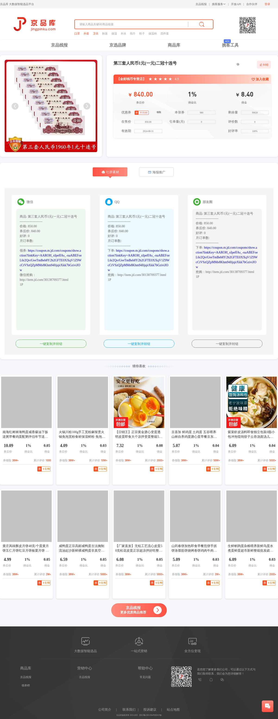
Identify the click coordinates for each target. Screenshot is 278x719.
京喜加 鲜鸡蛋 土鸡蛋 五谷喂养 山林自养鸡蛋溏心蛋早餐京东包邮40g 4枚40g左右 (194, 436)
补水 (123, 33)
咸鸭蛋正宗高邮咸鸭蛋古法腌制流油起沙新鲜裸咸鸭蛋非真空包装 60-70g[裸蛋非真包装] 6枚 (81, 550)
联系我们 (129, 709)
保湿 (114, 33)
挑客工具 (230, 45)
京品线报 (201, 4)
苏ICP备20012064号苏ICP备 (150, 715)
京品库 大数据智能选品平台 (17, 4)
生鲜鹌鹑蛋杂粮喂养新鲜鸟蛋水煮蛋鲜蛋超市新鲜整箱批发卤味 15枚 (250, 550)
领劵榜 (26, 685)
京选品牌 (117, 45)
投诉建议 (149, 709)
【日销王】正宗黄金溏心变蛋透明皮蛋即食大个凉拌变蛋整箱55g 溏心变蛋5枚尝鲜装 (138, 436)
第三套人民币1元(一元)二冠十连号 (145, 63)
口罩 (77, 33)
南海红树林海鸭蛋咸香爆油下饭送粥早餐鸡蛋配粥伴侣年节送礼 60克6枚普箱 (25, 436)
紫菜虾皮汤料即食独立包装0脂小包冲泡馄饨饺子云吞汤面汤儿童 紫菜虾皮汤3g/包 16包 (251, 436)
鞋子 (142, 33)
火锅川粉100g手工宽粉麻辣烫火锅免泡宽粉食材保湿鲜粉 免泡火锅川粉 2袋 (82, 436)
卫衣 (95, 33)
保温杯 (152, 33)
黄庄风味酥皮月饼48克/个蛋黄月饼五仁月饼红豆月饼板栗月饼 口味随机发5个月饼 (26, 550)
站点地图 (173, 709)
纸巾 (133, 33)
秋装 (105, 33)
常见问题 (145, 677)
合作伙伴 (251, 4)
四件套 (165, 33)
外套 (86, 33)
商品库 (174, 45)
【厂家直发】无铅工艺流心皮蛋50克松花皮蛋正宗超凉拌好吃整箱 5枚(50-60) (138, 550)
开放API (236, 4)
